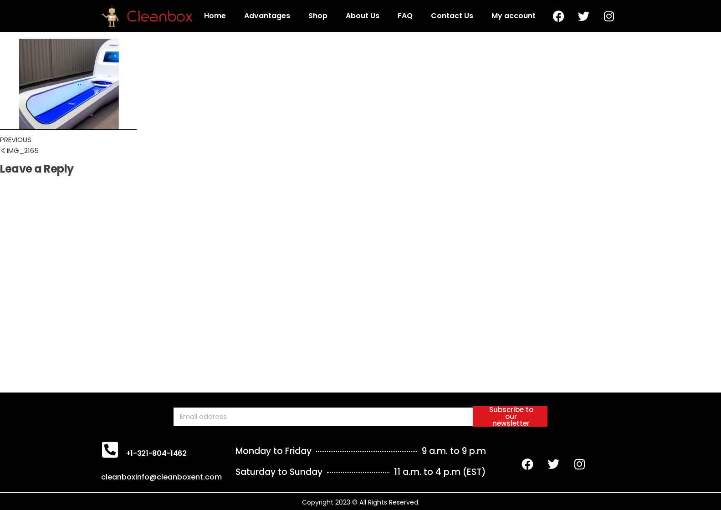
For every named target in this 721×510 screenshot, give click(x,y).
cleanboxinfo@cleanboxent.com (161, 477)
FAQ (405, 15)
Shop (317, 15)
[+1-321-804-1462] (110, 449)
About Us (362, 15)
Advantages (267, 15)
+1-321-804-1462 (156, 453)
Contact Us (452, 15)
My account (513, 15)
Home (215, 15)
